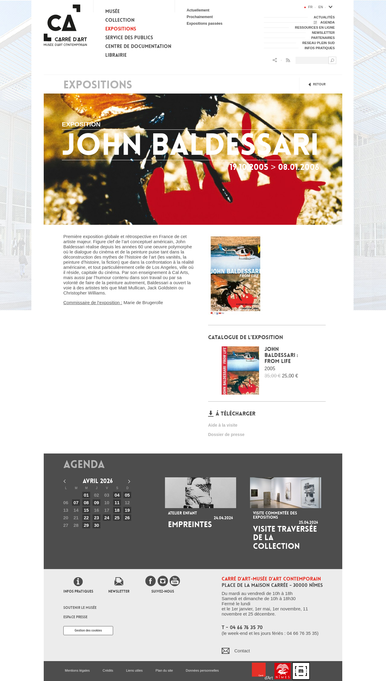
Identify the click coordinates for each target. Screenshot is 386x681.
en (320, 7)
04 (117, 495)
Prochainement (200, 17)
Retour (319, 84)
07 (76, 502)
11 (117, 502)
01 (86, 495)
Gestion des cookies (88, 630)
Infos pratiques (78, 591)
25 (117, 517)
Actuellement (198, 10)
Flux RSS (288, 60)
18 (117, 510)
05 (127, 495)
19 (127, 510)
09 (96, 502)
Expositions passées (205, 23)
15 (86, 510)
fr (310, 7)
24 (106, 517)
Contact (242, 650)
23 (96, 517)
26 (127, 517)
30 (96, 525)
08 (86, 502)
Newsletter (118, 591)
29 (86, 525)
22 (86, 517)
